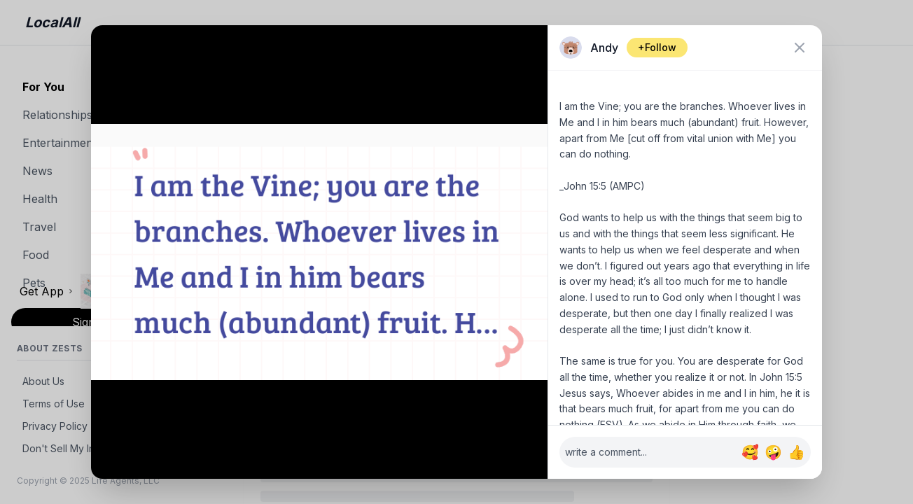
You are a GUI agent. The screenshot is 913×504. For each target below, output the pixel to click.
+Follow (657, 47)
